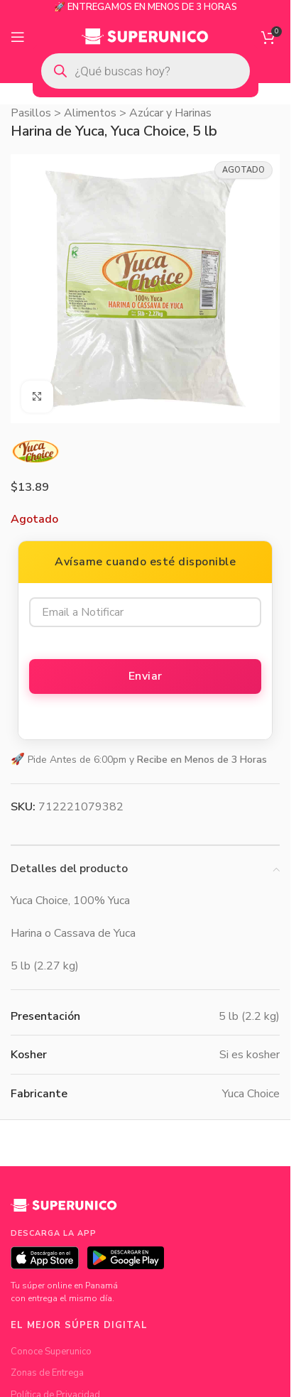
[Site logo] (145, 36)
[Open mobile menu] (18, 37)
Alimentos (90, 113)
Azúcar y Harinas (170, 113)
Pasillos (31, 113)
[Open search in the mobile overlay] (145, 71)
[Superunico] (64, 1211)
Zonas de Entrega (47, 1372)
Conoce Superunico (51, 1351)
